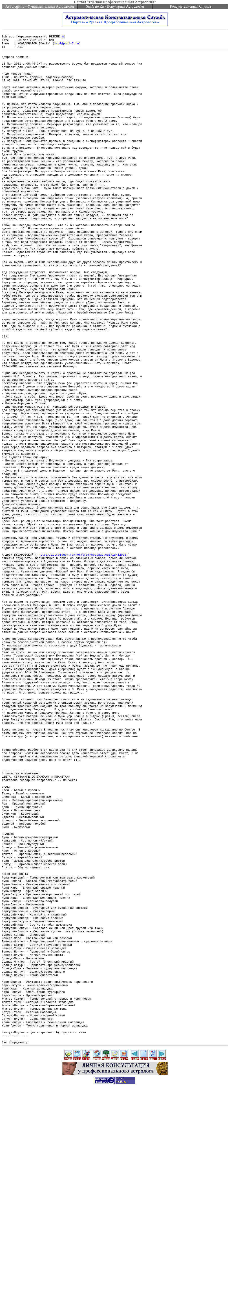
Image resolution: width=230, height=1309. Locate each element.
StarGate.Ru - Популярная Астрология (115, 6)
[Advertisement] (115, 1299)
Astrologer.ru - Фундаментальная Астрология (39, 6)
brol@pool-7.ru (66, 46)
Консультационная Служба (190, 6)
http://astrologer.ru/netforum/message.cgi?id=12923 (82, 659)
